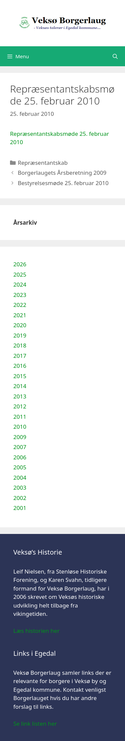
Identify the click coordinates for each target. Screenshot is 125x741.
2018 (19, 345)
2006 (19, 457)
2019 (19, 335)
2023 (19, 295)
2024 (19, 284)
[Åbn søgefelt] (115, 56)
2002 (19, 498)
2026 (19, 264)
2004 (19, 477)
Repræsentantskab (43, 162)
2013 (19, 396)
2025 (19, 274)
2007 (19, 447)
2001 (19, 508)
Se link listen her (35, 723)
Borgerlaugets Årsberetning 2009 (62, 172)
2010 (19, 426)
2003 (19, 487)
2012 (19, 406)
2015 (19, 376)
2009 (19, 437)
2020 (19, 325)
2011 (19, 416)
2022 (19, 305)
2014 (19, 386)
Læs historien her (36, 630)
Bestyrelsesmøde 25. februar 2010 (63, 183)
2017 (19, 356)
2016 (19, 366)
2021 (19, 315)
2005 (19, 467)
